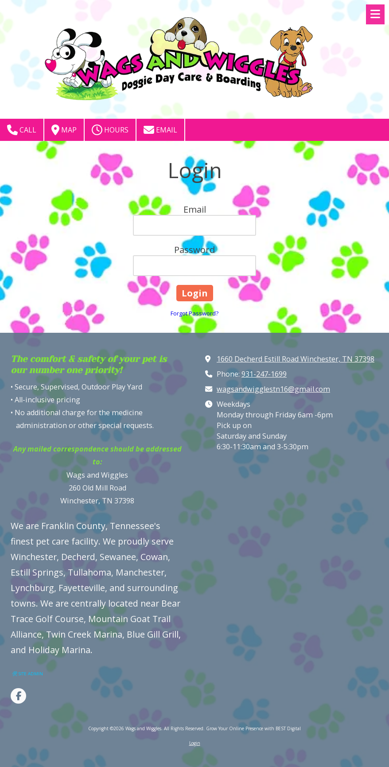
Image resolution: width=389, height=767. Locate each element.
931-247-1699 (264, 374)
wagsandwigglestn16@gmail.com (273, 389)
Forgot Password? (194, 313)
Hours (110, 130)
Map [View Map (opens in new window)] (64, 130)
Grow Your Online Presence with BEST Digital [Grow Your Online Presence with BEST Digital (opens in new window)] (253, 728)
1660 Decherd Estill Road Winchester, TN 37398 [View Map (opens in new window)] (295, 359)
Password (194, 250)
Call (21, 130)
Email (160, 130)
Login (194, 743)
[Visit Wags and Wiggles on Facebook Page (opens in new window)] (18, 696)
